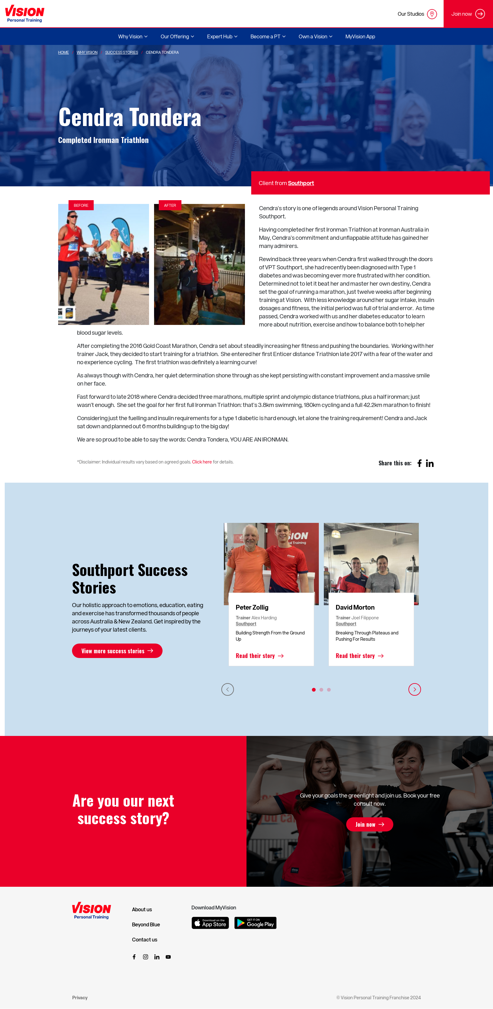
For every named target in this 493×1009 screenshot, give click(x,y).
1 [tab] (314, 690)
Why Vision (87, 52)
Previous (227, 689)
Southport (301, 183)
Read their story (255, 656)
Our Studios (417, 14)
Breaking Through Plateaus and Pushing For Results (367, 636)
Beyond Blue (146, 924)
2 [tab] (321, 690)
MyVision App (360, 36)
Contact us (144, 939)
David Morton (355, 607)
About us (142, 909)
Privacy (79, 998)
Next (414, 689)
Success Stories (121, 52)
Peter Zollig (252, 607)
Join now (365, 824)
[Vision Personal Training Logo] (24, 13)
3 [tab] (329, 690)
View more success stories (112, 651)
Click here (202, 462)
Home (63, 52)
